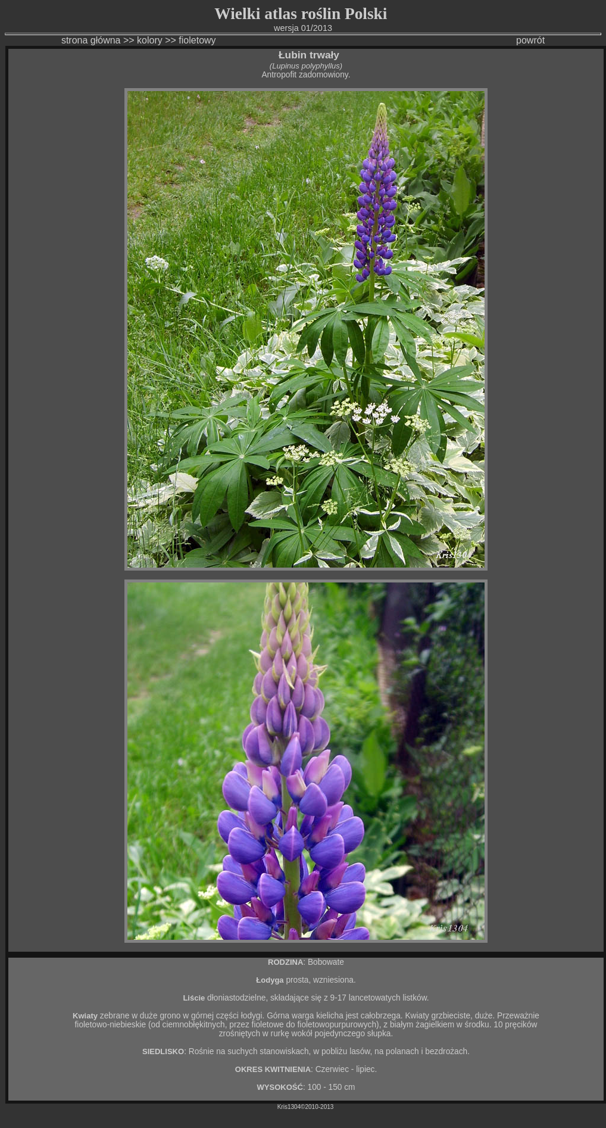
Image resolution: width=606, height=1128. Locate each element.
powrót (530, 40)
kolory (150, 40)
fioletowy (198, 40)
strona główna (91, 40)
